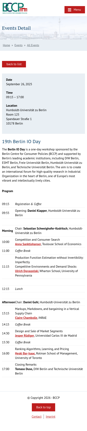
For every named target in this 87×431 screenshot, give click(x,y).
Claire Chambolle (26, 318)
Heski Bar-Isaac (25, 353)
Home (6, 45)
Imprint (50, 416)
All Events (33, 45)
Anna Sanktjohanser (28, 244)
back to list (13, 64)
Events (19, 45)
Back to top (43, 407)
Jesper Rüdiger (24, 335)
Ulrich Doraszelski (26, 271)
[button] (74, 9)
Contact (37, 416)
